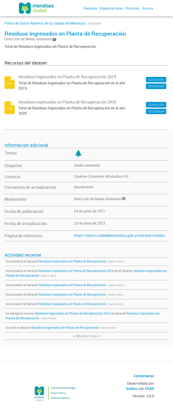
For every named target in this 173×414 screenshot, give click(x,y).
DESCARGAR (156, 86)
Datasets (90, 8)
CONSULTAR (156, 80)
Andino (131, 388)
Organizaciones (111, 8)
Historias (132, 8)
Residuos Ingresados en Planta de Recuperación (72, 261)
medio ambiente (87, 165)
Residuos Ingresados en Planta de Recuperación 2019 (76, 271)
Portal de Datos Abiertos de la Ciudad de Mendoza (45, 23)
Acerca (147, 8)
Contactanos (143, 375)
